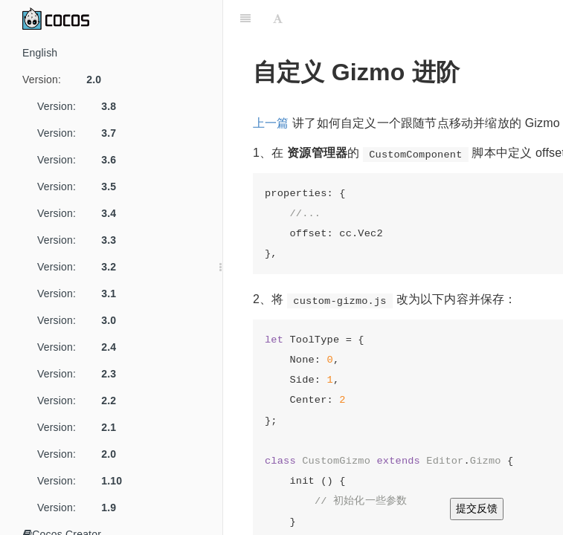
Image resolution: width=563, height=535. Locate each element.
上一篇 (271, 123)
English (39, 53)
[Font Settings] (278, 18)
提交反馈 (477, 508)
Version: (67, 79)
